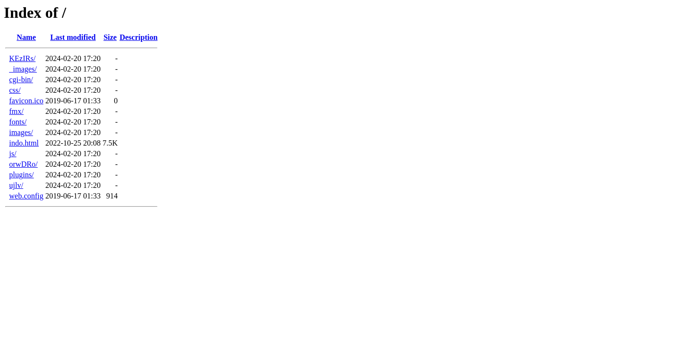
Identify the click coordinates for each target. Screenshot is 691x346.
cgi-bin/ (21, 79)
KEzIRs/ (22, 58)
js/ (12, 153)
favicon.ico (26, 101)
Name (26, 37)
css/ (15, 90)
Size (110, 37)
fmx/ (16, 111)
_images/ (23, 69)
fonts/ (17, 122)
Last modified (73, 37)
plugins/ (21, 175)
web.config (26, 196)
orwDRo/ (23, 164)
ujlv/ (16, 185)
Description (138, 37)
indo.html (24, 143)
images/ (21, 132)
